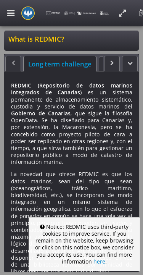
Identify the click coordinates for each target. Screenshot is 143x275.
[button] (130, 63)
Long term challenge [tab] (60, 64)
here (99, 261)
